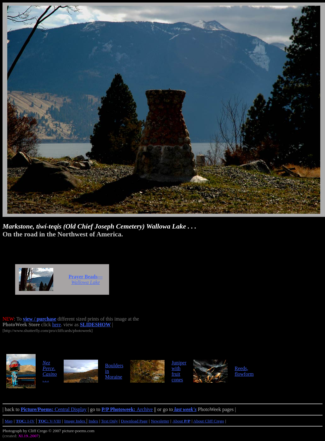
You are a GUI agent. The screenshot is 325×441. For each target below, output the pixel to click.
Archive (127, 409)
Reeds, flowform (244, 371)
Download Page (134, 421)
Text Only (109, 421)
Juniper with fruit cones (178, 371)
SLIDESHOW (95, 324)
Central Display (54, 409)
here (56, 324)
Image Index (75, 421)
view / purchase (39, 319)
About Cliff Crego (208, 421)
